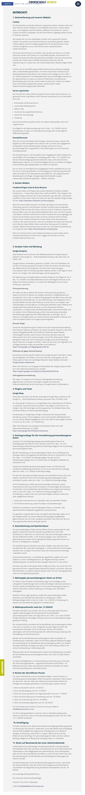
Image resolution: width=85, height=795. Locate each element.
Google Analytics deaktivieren (24, 362)
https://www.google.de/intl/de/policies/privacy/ (30, 431)
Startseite (19, 5)
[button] (9, 5)
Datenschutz (39, 5)
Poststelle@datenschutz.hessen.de (30, 786)
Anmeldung (2, 667)
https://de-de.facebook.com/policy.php (42, 229)
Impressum (30, 5)
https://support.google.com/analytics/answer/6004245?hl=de (35, 371)
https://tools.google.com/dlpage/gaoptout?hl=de (31, 347)
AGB (24, 5)
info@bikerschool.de (20, 709)
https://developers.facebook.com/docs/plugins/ (36, 201)
